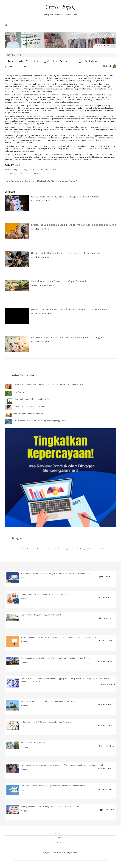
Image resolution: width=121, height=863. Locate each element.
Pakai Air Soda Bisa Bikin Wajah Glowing (29, 406)
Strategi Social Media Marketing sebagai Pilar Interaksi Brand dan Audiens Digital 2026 (54, 786)
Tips (32, 201)
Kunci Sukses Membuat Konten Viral (20, 181)
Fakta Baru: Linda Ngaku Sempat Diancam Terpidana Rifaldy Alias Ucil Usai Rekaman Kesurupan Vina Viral (62, 765)
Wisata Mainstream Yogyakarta (33, 743)
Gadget (66, 549)
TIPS (19, 55)
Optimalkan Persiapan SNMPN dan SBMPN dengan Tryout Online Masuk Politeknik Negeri (56, 658)
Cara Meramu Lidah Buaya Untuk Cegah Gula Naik (58, 281)
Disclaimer (60, 842)
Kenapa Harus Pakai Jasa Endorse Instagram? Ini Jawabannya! (65, 196)
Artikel (60, 837)
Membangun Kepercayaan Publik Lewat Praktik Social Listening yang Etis (71, 309)
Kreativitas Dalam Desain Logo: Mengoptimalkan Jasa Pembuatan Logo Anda (73, 224)
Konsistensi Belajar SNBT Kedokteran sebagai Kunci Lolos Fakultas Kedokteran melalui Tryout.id (58, 637)
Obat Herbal (34, 285)
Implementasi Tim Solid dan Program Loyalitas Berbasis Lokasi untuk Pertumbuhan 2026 (55, 573)
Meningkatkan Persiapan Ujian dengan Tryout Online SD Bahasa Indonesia (50, 806)
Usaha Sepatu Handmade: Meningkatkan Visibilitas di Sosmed (65, 253)
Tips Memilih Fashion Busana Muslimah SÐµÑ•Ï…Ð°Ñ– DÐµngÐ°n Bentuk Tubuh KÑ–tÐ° (48, 385)
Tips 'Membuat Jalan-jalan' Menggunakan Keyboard (41, 615)
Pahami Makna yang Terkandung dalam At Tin (31, 399)
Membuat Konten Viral (46, 181)
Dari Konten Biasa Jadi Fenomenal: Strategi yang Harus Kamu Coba (31, 173)
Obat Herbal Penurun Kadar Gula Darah (28, 413)
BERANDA (11, 55)
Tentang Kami (60, 833)
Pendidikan (93, 549)
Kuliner (50, 549)
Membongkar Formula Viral (68, 181)
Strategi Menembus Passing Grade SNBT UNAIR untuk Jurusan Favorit (48, 701)
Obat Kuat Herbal (20, 392)
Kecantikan (41, 549)
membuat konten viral (50, 95)
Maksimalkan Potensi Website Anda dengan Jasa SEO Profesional (46, 722)
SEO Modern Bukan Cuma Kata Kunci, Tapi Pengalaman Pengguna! (67, 337)
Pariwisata (30, 549)
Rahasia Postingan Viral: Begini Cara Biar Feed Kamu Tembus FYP (30, 169)
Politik (58, 549)
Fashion (9, 549)
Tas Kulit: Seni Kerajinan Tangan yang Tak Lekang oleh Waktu (45, 594)
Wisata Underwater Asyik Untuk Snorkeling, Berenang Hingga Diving (39, 420)
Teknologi (82, 549)
